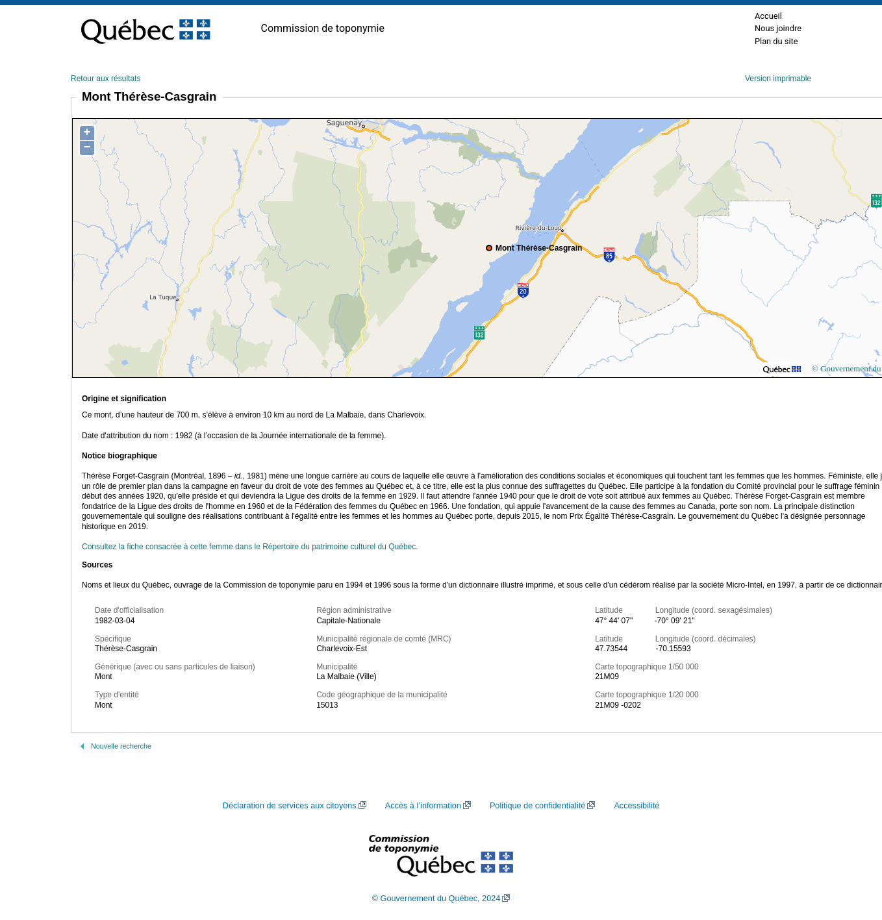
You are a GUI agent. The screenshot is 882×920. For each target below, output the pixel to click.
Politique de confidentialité (537, 805)
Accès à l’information (423, 805)
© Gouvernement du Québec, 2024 (436, 898)
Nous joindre (778, 28)
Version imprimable (778, 78)
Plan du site (776, 41)
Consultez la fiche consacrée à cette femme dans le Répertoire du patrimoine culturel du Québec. (250, 546)
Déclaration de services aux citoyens (290, 805)
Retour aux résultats (105, 78)
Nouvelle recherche (121, 746)
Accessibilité (636, 805)
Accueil (768, 16)
